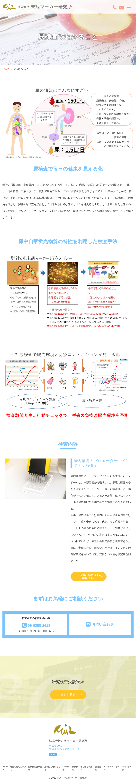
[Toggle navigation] (128, 7)
